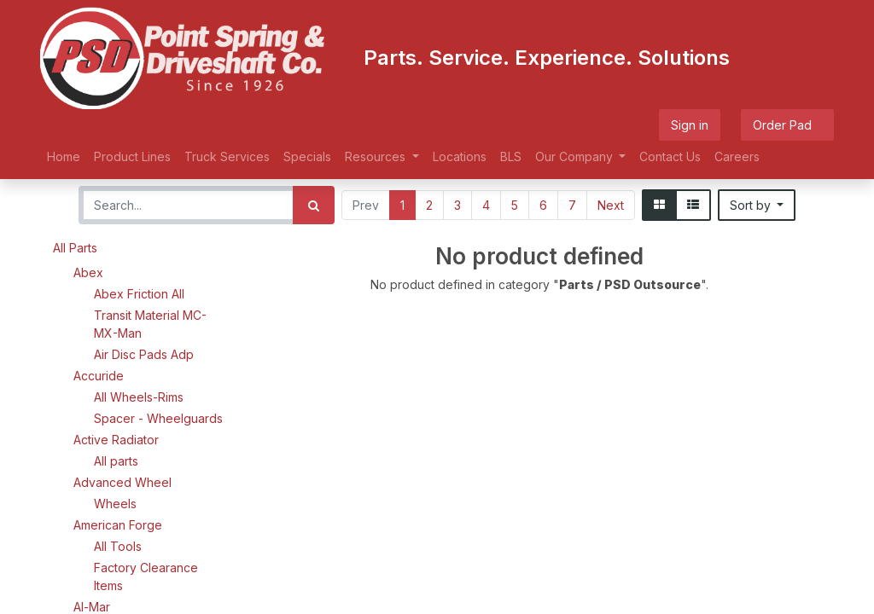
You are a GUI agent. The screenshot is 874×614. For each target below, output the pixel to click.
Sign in (689, 125)
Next (610, 205)
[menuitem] (63, 156)
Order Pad (787, 125)
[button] (757, 205)
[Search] (314, 205)
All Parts (75, 247)
